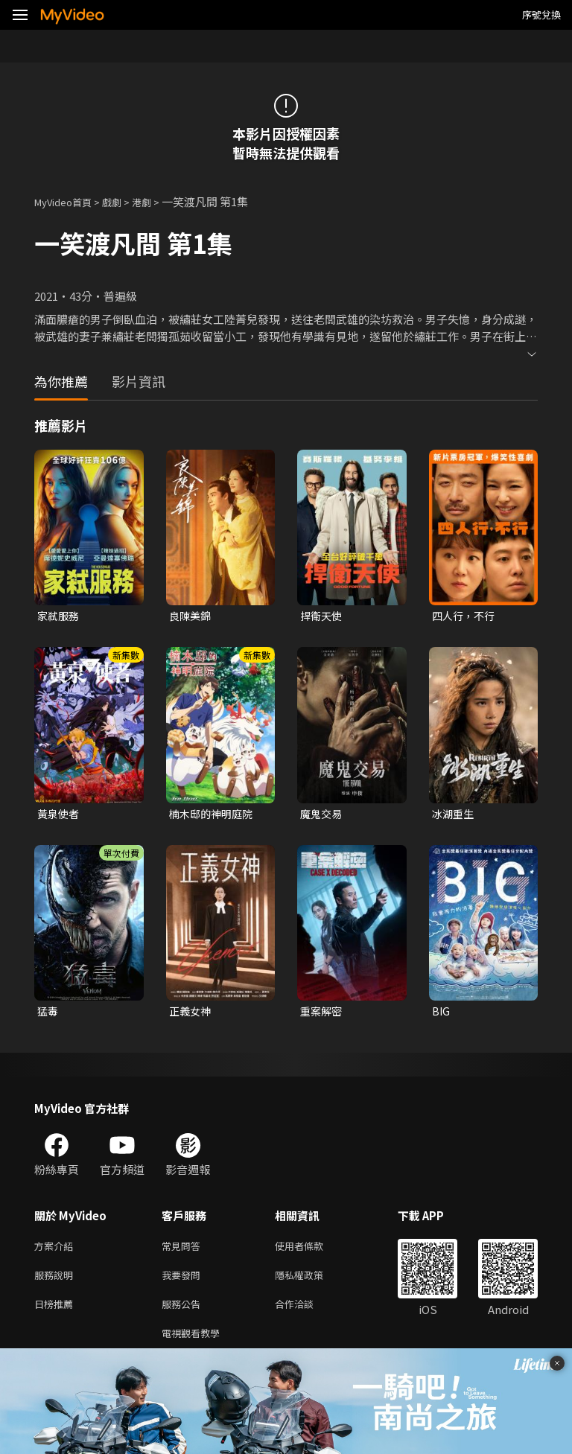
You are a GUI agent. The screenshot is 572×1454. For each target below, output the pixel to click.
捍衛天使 (322, 616)
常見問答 (184, 1251)
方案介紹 (56, 1251)
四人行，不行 (465, 616)
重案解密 (322, 1014)
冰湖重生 (454, 815)
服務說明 (56, 1282)
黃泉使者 (59, 815)
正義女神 (191, 1014)
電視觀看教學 (195, 1345)
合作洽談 (306, 1313)
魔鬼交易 (322, 815)
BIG (441, 1014)
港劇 (156, 201)
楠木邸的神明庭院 (213, 815)
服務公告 (184, 1313)
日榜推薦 (56, 1313)
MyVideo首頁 (68, 201)
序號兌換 (541, 14)
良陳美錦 (191, 616)
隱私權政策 (312, 1282)
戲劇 (123, 201)
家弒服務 (59, 616)
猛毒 (48, 1014)
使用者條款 (312, 1251)
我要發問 (184, 1282)
